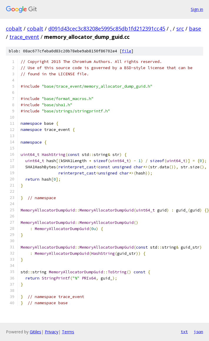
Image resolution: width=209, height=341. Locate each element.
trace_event (24, 36)
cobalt (14, 28)
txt (184, 331)
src (180, 28)
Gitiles (35, 332)
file (126, 51)
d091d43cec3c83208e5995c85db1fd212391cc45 (106, 28)
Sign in (197, 9)
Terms (68, 332)
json (198, 331)
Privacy (51, 332)
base (195, 28)
